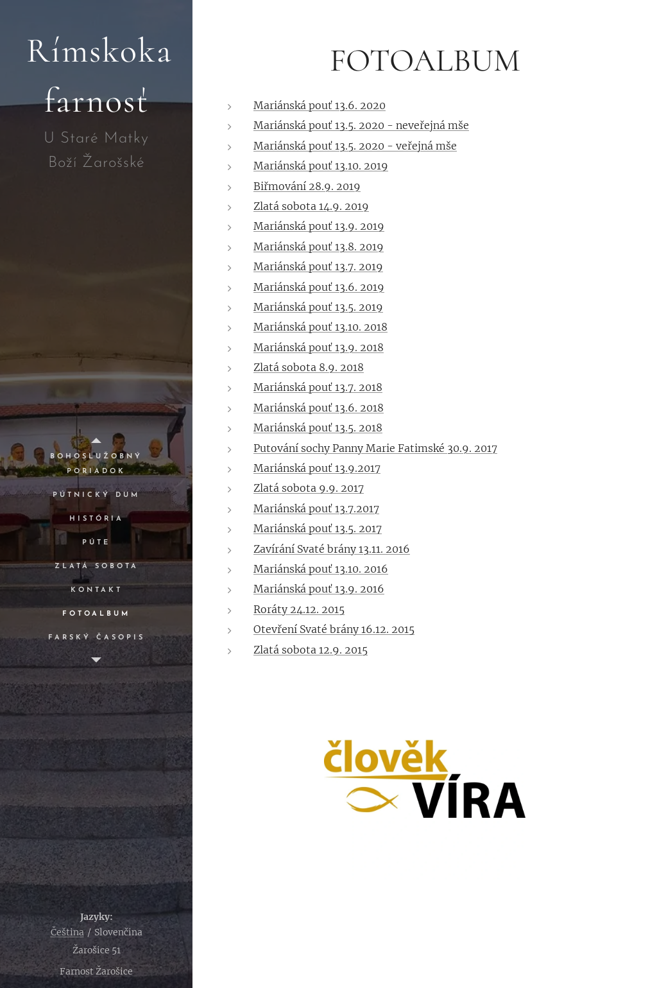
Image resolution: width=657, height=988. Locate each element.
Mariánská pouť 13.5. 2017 (317, 528)
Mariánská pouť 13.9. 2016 (318, 588)
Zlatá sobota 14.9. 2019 (311, 206)
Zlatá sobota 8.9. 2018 (308, 367)
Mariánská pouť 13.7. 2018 (317, 387)
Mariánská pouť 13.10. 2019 (320, 165)
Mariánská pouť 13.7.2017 (316, 508)
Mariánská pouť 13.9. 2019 (318, 226)
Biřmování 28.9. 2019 (307, 186)
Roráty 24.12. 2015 (299, 609)
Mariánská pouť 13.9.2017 (316, 468)
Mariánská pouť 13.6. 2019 (318, 287)
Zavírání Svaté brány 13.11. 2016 (331, 548)
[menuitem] (96, 464)
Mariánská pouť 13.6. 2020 (319, 105)
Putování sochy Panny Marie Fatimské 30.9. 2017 (375, 448)
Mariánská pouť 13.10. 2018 (320, 326)
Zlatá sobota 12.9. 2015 (310, 649)
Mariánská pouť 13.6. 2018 (318, 407)
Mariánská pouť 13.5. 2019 (318, 306)
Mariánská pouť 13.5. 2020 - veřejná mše (355, 145)
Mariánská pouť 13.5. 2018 (317, 427)
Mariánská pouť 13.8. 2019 (318, 246)
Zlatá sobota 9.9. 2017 (308, 487)
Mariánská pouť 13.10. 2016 (320, 568)
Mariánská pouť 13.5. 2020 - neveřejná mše (361, 125)
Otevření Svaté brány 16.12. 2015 (333, 629)
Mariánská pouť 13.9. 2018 (318, 347)
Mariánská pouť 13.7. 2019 (318, 266)
